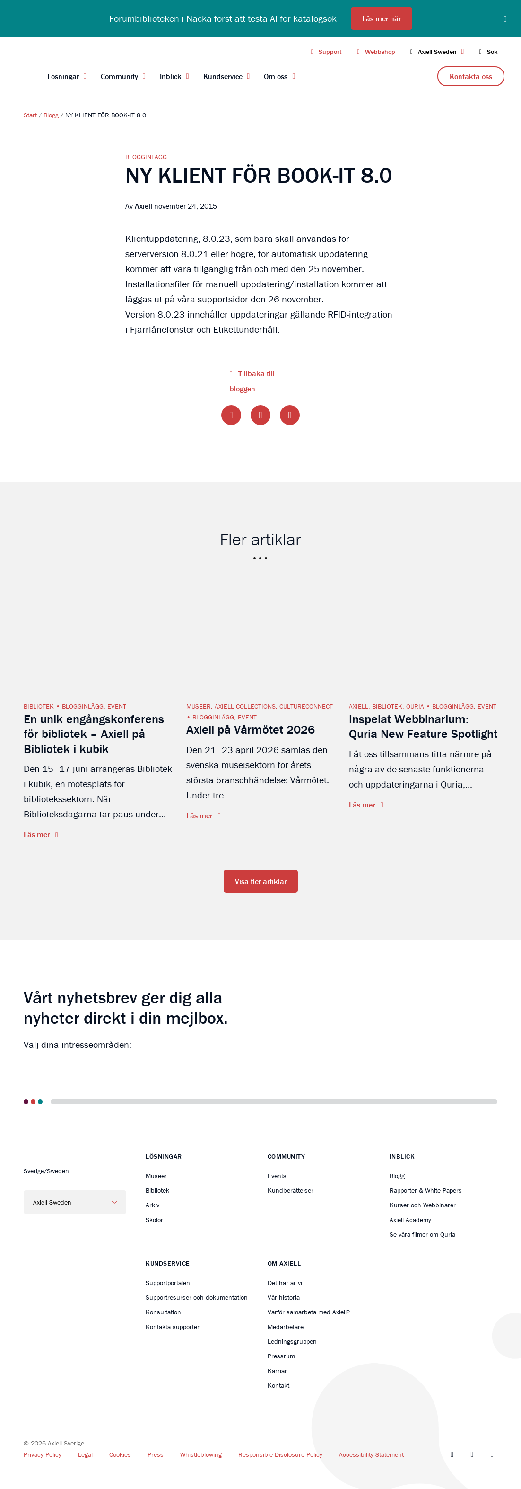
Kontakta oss (471, 76)
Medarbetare (286, 1326)
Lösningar (63, 76)
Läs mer (38, 834)
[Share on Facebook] (231, 415)
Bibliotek (39, 706)
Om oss (275, 76)
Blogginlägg (146, 156)
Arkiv (152, 1205)
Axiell (358, 706)
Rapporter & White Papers (426, 1190)
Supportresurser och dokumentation (197, 1297)
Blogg (51, 115)
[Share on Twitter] (260, 415)
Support (325, 51)
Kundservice (223, 76)
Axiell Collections (245, 706)
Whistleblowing (201, 1454)
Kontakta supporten (173, 1326)
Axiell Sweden (436, 51)
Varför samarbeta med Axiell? (309, 1312)
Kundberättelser (290, 1190)
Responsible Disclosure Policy (280, 1454)
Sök (486, 51)
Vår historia (284, 1297)
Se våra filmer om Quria (422, 1234)
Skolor (154, 1219)
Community (119, 76)
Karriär (277, 1370)
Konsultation (163, 1312)
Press (156, 1454)
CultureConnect (306, 706)
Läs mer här (381, 18)
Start (30, 115)
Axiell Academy (410, 1219)
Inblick (171, 76)
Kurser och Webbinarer (423, 1205)
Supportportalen (168, 1282)
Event (116, 706)
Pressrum (281, 1356)
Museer (198, 706)
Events (277, 1175)
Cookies (120, 1454)
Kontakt (278, 1385)
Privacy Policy (42, 1454)
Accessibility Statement (371, 1454)
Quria (415, 706)
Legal (85, 1454)
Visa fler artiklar (261, 881)
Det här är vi (285, 1282)
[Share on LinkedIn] (290, 415)
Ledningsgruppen (292, 1341)
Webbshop (374, 51)
